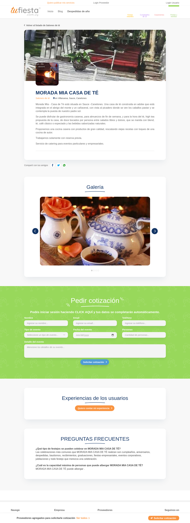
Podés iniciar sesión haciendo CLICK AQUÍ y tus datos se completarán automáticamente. (95, 312)
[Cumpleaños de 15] (144, 10)
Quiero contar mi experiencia (93, 408)
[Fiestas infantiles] (130, 10)
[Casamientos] (159, 10)
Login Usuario (172, 3)
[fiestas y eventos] (173, 10)
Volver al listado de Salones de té (43, 25)
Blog (60, 11)
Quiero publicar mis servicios (61, 3)
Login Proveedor (101, 3)
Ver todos (81, 518)
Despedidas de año (78, 11)
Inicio (50, 11)
